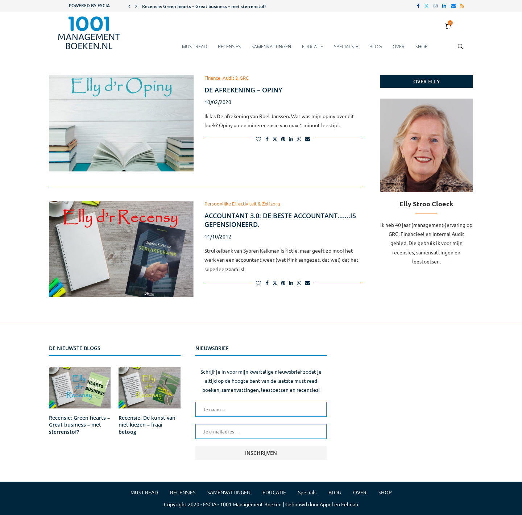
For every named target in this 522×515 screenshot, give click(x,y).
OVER (399, 46)
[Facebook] (418, 6)
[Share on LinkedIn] (291, 139)
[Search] (460, 50)
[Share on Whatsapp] (299, 139)
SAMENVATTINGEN (271, 46)
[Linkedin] (444, 6)
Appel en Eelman (339, 504)
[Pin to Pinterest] (283, 139)
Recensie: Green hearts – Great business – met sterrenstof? (204, 6)
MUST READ (194, 46)
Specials (344, 46)
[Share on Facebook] (267, 139)
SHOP (421, 46)
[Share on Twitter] (274, 139)
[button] (129, 6)
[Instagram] (436, 6)
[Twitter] (426, 6)
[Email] (453, 6)
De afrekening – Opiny (243, 90)
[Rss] (462, 6)
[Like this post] (258, 139)
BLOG (375, 46)
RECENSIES (229, 46)
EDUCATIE (312, 46)
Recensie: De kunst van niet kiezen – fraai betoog (147, 424)
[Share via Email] (307, 139)
